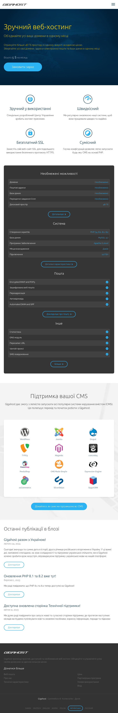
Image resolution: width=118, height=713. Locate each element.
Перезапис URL (17, 343)
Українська (75, 708)
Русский (89, 708)
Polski (63, 708)
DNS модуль (16, 337)
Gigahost (42, 699)
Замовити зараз (23, 67)
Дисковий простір (19, 204)
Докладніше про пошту (59, 314)
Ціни (79, 674)
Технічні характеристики (16, 682)
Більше (59, 364)
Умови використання (88, 682)
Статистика (15, 332)
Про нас (8, 678)
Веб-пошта (9, 674)
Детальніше (59, 214)
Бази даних (15, 193)
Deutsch (37, 708)
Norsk (55, 708)
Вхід (79, 685)
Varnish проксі (17, 348)
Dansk (28, 708)
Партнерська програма (89, 678)
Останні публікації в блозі (31, 528)
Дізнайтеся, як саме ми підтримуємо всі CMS (59, 506)
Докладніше (14, 565)
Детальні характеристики (59, 264)
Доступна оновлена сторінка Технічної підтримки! (42, 606)
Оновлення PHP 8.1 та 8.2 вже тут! (30, 576)
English (46, 708)
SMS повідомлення (19, 354)
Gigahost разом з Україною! (25, 539)
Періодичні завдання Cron (23, 199)
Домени (14, 182)
